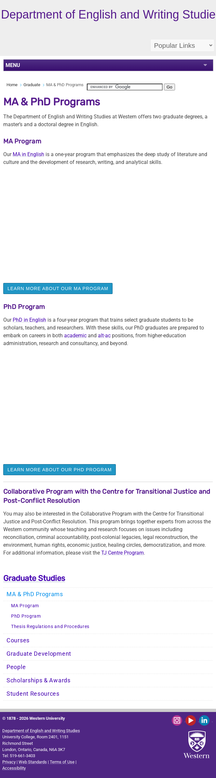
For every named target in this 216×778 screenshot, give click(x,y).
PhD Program (26, 616)
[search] (125, 87)
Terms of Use (62, 761)
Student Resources (33, 694)
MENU (13, 65)
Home (12, 84)
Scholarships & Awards (39, 680)
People (16, 667)
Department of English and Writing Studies (41, 730)
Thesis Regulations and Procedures (50, 626)
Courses (18, 640)
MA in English (28, 154)
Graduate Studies (34, 578)
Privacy (9, 761)
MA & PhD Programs (35, 594)
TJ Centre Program (122, 553)
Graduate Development (39, 654)
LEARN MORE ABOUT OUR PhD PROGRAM (59, 469)
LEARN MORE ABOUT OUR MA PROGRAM (57, 288)
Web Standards (33, 761)
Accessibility (14, 768)
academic (75, 335)
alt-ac (104, 335)
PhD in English (29, 320)
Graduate (31, 84)
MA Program (25, 606)
